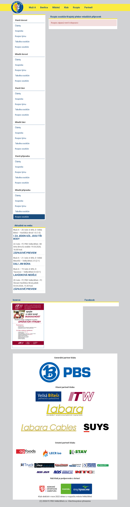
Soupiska (19, 31)
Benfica (44, 7)
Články (18, 25)
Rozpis (76, 7)
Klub (66, 7)
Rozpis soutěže (22, 47)
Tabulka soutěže (22, 41)
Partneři (88, 7)
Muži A (32, 7)
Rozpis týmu (20, 36)
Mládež (56, 7)
